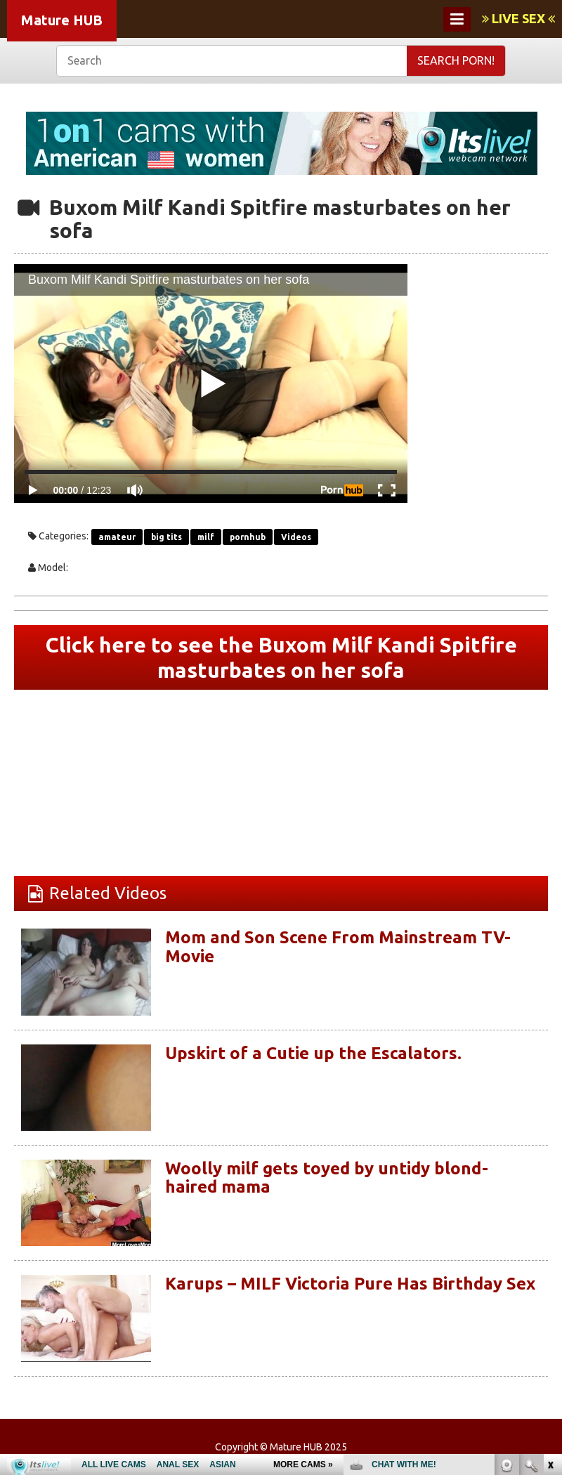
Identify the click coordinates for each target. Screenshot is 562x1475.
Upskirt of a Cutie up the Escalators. (313, 1053)
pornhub (248, 537)
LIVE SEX (518, 18)
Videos (296, 537)
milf (205, 537)
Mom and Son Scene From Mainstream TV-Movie (338, 946)
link (549, 1255)
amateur (117, 537)
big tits (166, 537)
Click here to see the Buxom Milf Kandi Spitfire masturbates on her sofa (281, 657)
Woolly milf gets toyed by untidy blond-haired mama (326, 1177)
